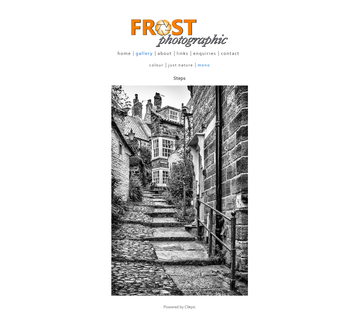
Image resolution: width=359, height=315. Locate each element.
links (182, 53)
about (165, 53)
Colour (156, 65)
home (124, 53)
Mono (204, 65)
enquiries (204, 53)
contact (230, 53)
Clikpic (190, 307)
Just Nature (180, 65)
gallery (144, 53)
